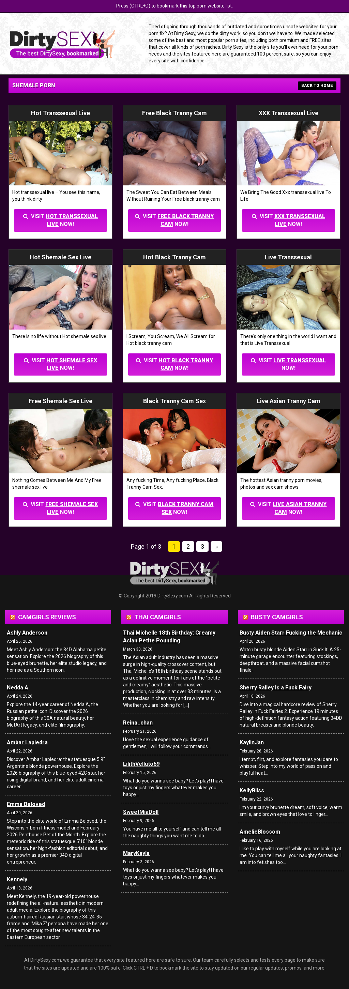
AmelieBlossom (260, 831)
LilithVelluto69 (141, 764)
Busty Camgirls (277, 617)
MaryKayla (136, 853)
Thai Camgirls (157, 617)
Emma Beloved (26, 804)
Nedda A (17, 687)
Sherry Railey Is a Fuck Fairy (276, 687)
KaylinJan (252, 742)
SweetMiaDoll (140, 812)
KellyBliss (252, 790)
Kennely (17, 879)
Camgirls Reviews (47, 617)
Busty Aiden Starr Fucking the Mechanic (291, 632)
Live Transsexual (299, 360)
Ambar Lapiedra (27, 742)
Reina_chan (138, 722)
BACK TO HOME (317, 85)
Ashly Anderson (27, 632)
